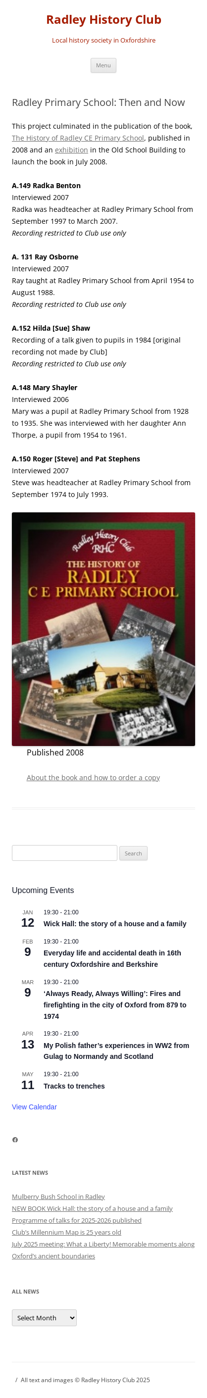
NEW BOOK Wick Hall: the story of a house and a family (92, 1208)
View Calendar (34, 1107)
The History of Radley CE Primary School (78, 138)
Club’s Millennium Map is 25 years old (66, 1232)
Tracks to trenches (74, 1086)
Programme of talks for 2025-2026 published (77, 1220)
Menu (103, 65)
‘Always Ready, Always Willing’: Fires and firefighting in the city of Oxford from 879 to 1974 (115, 1005)
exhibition (71, 149)
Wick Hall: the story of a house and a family (115, 924)
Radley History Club (103, 19)
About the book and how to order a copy (93, 777)
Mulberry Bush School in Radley (58, 1196)
